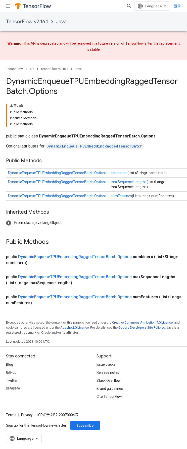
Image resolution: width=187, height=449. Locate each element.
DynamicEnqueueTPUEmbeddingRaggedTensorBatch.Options (57, 173)
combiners (119, 173)
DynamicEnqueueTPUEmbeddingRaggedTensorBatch (94, 146)
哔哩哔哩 (13, 389)
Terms (11, 415)
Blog (9, 364)
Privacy (27, 415)
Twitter (12, 381)
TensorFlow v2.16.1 (27, 22)
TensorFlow (14, 69)
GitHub (11, 372)
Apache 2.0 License (74, 327)
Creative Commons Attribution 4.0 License (142, 322)
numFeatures (121, 196)
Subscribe (85, 425)
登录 (177, 6)
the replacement (166, 43)
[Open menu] (8, 6)
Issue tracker (107, 364)
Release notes (108, 372)
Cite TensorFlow (109, 397)
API (31, 69)
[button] (34, 222)
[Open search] (129, 6)
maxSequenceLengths (129, 182)
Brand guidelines (110, 389)
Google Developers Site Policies (141, 327)
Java (61, 22)
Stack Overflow (109, 381)
